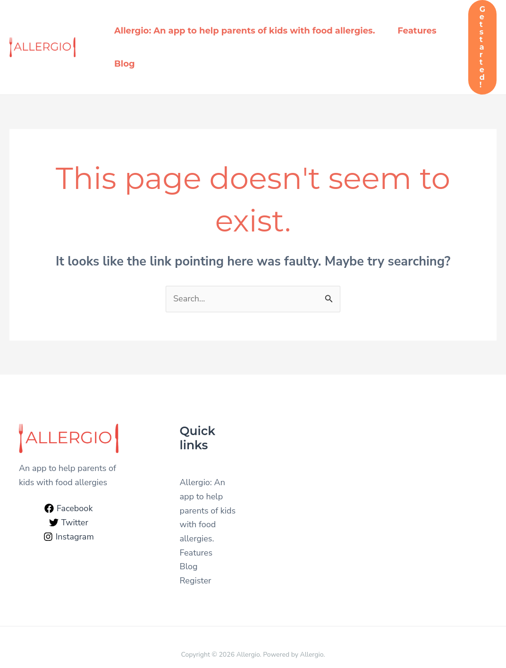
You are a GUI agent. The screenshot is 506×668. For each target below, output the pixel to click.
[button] (482, 47)
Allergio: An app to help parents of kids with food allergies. (244, 31)
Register (195, 580)
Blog (124, 64)
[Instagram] (68, 536)
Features (416, 31)
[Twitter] (68, 522)
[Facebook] (68, 508)
